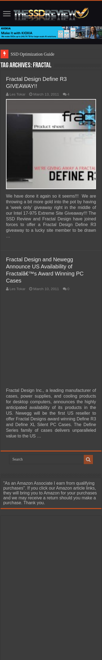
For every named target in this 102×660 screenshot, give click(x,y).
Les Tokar (18, 94)
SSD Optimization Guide (32, 54)
